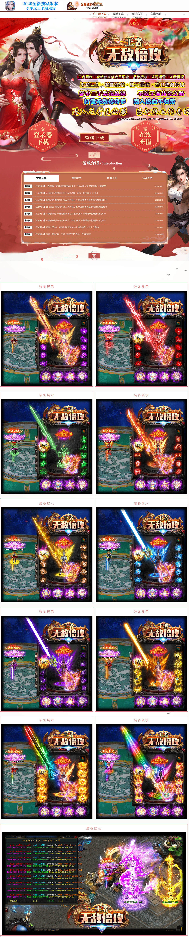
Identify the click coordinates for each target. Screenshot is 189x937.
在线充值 (145, 137)
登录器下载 (43, 137)
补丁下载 (94, 138)
